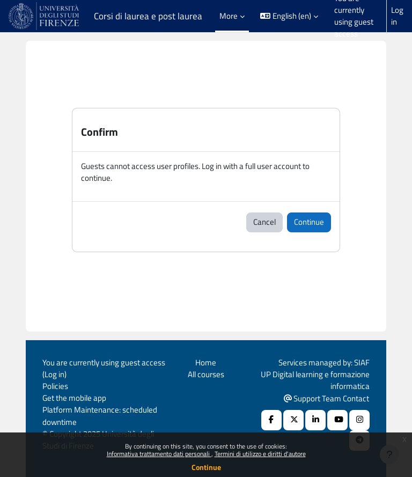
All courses (206, 374)
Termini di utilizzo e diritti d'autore (260, 454)
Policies (55, 386)
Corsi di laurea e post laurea (148, 16)
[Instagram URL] (359, 420)
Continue (206, 467)
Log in (397, 16)
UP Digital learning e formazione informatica (315, 380)
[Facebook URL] (271, 420)
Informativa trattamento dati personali (159, 454)
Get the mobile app (74, 398)
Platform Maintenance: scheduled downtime (99, 415)
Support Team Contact (326, 398)
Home (205, 362)
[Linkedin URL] (315, 420)
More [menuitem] (228, 16)
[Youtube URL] (337, 420)
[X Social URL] (293, 420)
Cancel (264, 222)
